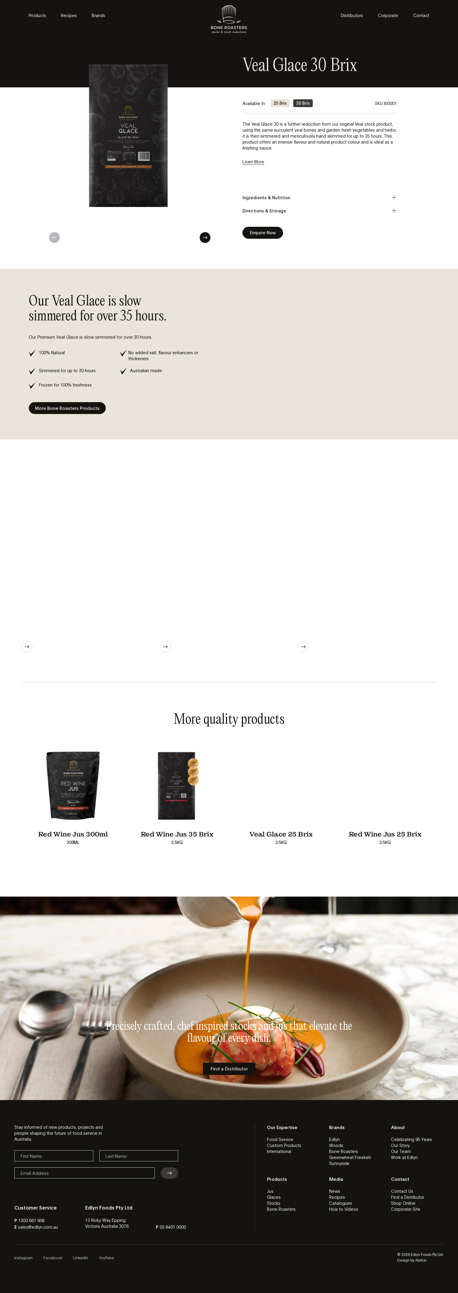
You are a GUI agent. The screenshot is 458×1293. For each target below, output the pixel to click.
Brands (98, 15)
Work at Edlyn (404, 1157)
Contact (421, 15)
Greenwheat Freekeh (350, 1157)
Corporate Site (405, 1209)
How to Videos (343, 1209)
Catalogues (340, 1203)
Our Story (400, 1145)
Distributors (352, 15)
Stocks (273, 1203)
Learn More (253, 162)
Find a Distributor (407, 1197)
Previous (54, 237)
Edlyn (334, 1139)
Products (37, 15)
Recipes (69, 15)
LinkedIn (80, 1257)
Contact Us (402, 1191)
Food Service (280, 1139)
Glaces (274, 1197)
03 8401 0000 (173, 1227)
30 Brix (302, 103)
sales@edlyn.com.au (38, 1227)
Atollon (421, 1260)
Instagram (23, 1257)
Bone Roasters (343, 1151)
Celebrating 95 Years (411, 1139)
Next (205, 237)
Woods (336, 1145)
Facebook (52, 1257)
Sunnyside (339, 1163)
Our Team (401, 1151)
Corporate (388, 15)
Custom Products (284, 1145)
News (334, 1191)
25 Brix (280, 103)
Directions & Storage (319, 211)
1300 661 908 (31, 1220)
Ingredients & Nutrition (319, 197)
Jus (270, 1191)
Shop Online (403, 1203)
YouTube (106, 1257)
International (279, 1151)
